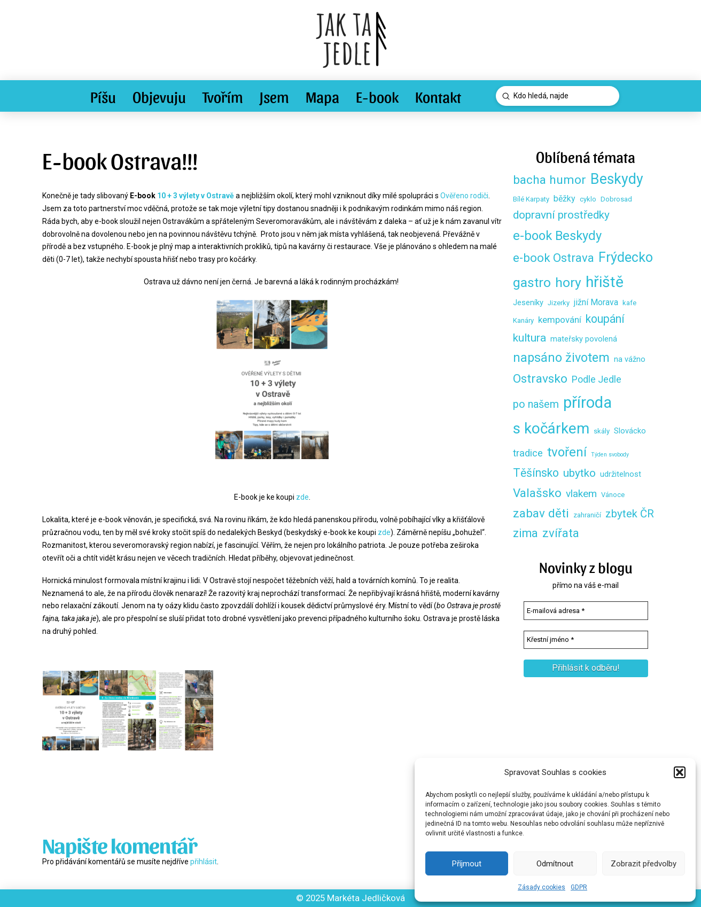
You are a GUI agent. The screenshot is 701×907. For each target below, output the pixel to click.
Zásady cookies (541, 887)
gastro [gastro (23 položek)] (532, 282)
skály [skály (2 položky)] (602, 431)
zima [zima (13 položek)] (525, 533)
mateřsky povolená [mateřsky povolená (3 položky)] (583, 339)
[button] (679, 772)
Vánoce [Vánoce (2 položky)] (613, 495)
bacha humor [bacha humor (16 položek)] (549, 180)
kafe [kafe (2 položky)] (629, 303)
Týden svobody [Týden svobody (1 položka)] (610, 454)
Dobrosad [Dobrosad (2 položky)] (616, 199)
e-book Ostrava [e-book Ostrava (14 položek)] (553, 258)
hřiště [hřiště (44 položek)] (605, 282)
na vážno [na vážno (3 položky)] (629, 359)
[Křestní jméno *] (586, 640)
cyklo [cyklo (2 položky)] (588, 199)
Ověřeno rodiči (464, 195)
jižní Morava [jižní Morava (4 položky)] (596, 302)
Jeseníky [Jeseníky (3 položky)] (528, 302)
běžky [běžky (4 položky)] (564, 198)
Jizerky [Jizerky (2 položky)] (559, 303)
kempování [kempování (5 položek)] (559, 319)
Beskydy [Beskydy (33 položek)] (616, 179)
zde (302, 497)
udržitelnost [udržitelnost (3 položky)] (620, 474)
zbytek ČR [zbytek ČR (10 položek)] (629, 513)
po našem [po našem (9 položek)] (536, 404)
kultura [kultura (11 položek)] (529, 337)
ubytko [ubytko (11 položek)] (579, 473)
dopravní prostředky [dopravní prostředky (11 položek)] (561, 214)
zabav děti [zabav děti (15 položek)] (541, 513)
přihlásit (203, 861)
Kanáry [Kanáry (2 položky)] (523, 320)
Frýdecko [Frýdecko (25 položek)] (625, 257)
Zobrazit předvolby (643, 864)
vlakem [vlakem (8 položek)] (581, 493)
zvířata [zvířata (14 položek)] (560, 533)
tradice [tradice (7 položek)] (528, 453)
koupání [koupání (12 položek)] (605, 318)
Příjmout (466, 864)
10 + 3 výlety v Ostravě (195, 195)
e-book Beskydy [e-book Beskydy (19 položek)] (557, 235)
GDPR (579, 887)
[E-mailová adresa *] (586, 610)
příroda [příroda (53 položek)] (587, 402)
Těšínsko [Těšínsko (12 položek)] (536, 472)
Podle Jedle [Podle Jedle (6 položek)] (596, 379)
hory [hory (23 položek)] (568, 282)
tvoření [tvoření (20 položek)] (567, 452)
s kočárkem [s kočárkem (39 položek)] (551, 428)
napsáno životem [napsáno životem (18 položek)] (561, 357)
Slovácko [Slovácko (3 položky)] (630, 431)
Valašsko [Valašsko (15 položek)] (537, 493)
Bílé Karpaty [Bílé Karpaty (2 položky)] (531, 199)
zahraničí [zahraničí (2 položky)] (587, 515)
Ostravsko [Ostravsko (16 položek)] (540, 378)
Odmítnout (554, 864)
